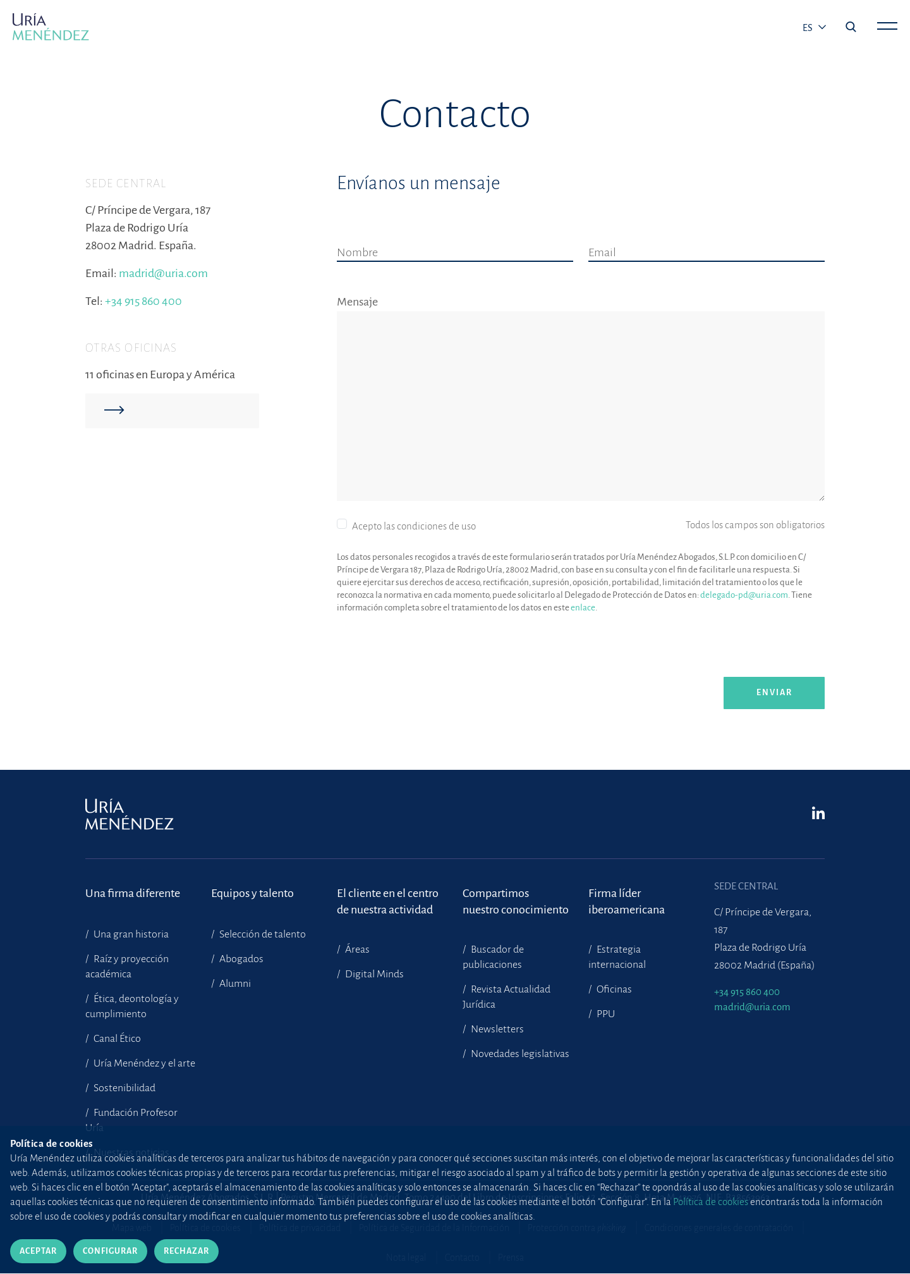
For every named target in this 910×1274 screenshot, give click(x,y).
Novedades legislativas (519, 1054)
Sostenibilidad (123, 1088)
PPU (605, 1014)
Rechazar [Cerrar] (186, 1251)
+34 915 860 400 (143, 301)
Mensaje (357, 301)
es (809, 28)
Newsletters (496, 1029)
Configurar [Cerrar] (110, 1251)
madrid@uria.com (163, 273)
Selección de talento (261, 934)
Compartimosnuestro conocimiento (516, 901)
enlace (583, 607)
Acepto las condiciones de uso (414, 526)
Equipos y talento (252, 893)
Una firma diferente (132, 893)
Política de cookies (710, 1201)
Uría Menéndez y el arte (143, 1063)
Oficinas (613, 989)
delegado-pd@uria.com (744, 595)
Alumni (234, 983)
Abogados (240, 959)
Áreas (356, 949)
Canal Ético (116, 1038)
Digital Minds (373, 974)
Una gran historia (130, 934)
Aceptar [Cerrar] (38, 1251)
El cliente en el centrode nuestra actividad (388, 901)
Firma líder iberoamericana (626, 901)
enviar (774, 692)
